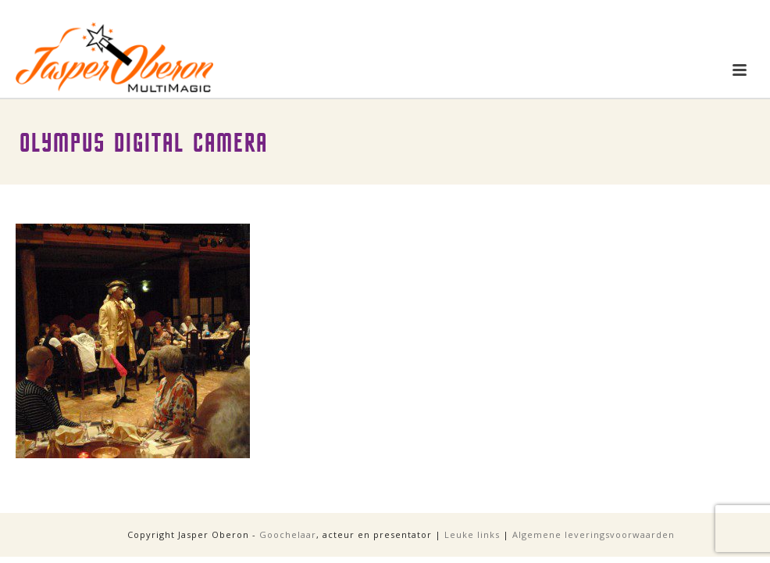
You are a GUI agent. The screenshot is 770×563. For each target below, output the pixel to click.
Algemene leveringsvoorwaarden (593, 534)
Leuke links (472, 534)
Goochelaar (287, 534)
